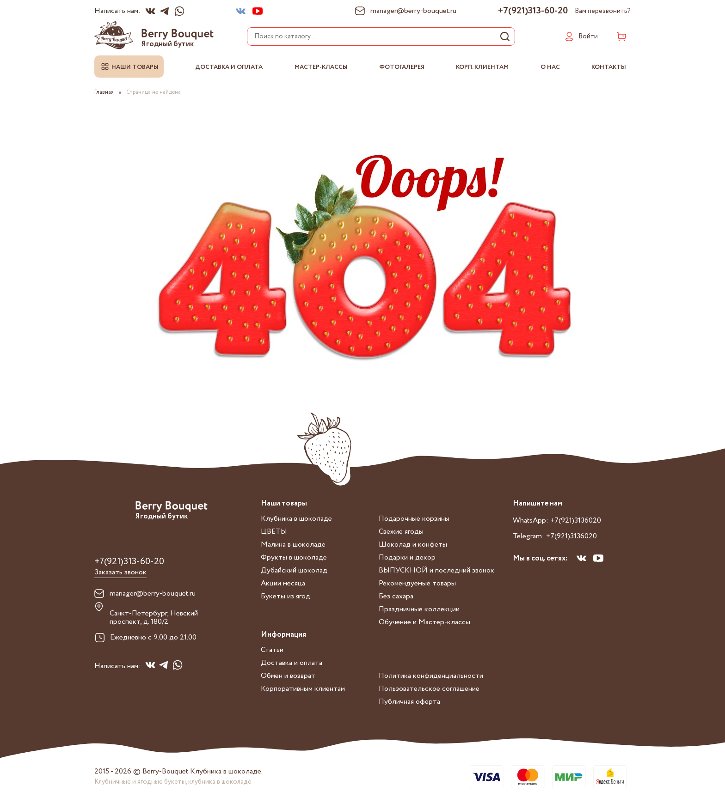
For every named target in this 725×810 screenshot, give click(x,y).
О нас (550, 67)
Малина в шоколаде (293, 544)
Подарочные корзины (414, 518)
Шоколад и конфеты (413, 544)
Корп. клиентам (482, 67)
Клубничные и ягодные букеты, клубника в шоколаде (173, 781)
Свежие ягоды (401, 531)
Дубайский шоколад (294, 570)
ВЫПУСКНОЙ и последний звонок (436, 570)
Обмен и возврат (288, 675)
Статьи (272, 650)
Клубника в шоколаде (296, 518)
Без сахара (396, 596)
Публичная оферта (409, 701)
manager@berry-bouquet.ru (153, 594)
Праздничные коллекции (419, 609)
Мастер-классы (321, 67)
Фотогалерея (401, 67)
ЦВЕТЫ (274, 531)
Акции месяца (283, 583)
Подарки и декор (407, 557)
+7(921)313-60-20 (533, 11)
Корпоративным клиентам (303, 688)
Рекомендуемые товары (417, 583)
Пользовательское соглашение (429, 688)
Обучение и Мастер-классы (424, 622)
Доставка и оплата (229, 67)
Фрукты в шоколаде (294, 557)
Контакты (608, 67)
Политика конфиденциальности (431, 675)
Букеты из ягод (285, 596)
